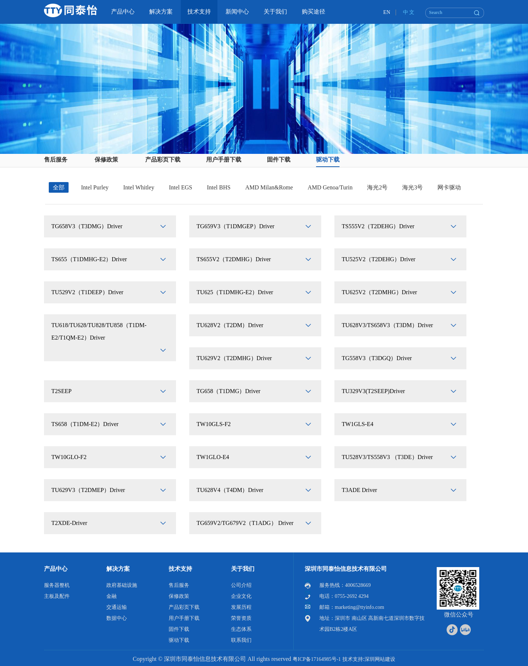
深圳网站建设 (379, 659)
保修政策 (106, 159)
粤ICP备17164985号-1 (317, 659)
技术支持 (180, 569)
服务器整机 (57, 585)
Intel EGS (180, 187)
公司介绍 (241, 585)
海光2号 (377, 187)
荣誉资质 (241, 618)
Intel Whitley (138, 187)
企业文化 (241, 596)
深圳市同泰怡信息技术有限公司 (346, 569)
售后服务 (55, 159)
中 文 (409, 12)
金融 (111, 596)
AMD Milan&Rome (269, 187)
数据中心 (116, 618)
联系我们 (241, 640)
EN (386, 12)
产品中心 (55, 569)
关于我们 (242, 569)
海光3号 (412, 187)
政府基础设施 (121, 585)
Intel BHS (218, 187)
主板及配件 (57, 596)
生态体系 (241, 629)
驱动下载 (328, 159)
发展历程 (241, 607)
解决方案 (118, 569)
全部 (59, 187)
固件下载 (278, 159)
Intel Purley (95, 187)
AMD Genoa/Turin (330, 187)
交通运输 (116, 607)
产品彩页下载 (162, 159)
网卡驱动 (449, 187)
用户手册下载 (223, 159)
